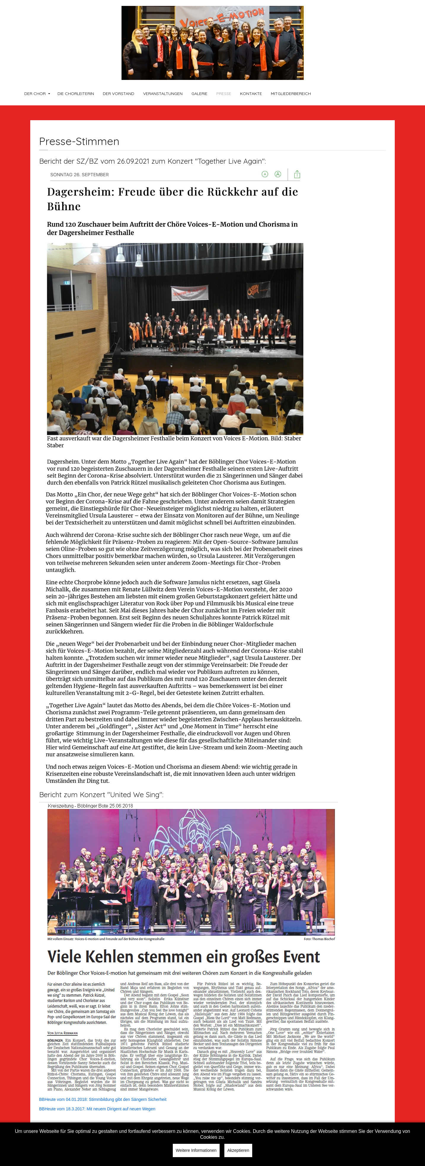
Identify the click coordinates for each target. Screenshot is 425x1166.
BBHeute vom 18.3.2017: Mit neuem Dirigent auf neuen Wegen (97, 1109)
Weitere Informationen (196, 1150)
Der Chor (35, 93)
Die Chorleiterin (75, 93)
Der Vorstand (118, 93)
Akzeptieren (238, 1150)
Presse (223, 93)
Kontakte (251, 93)
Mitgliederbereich (291, 93)
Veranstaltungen (163, 93)
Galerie (199, 93)
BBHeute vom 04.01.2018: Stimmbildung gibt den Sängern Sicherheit (103, 1099)
